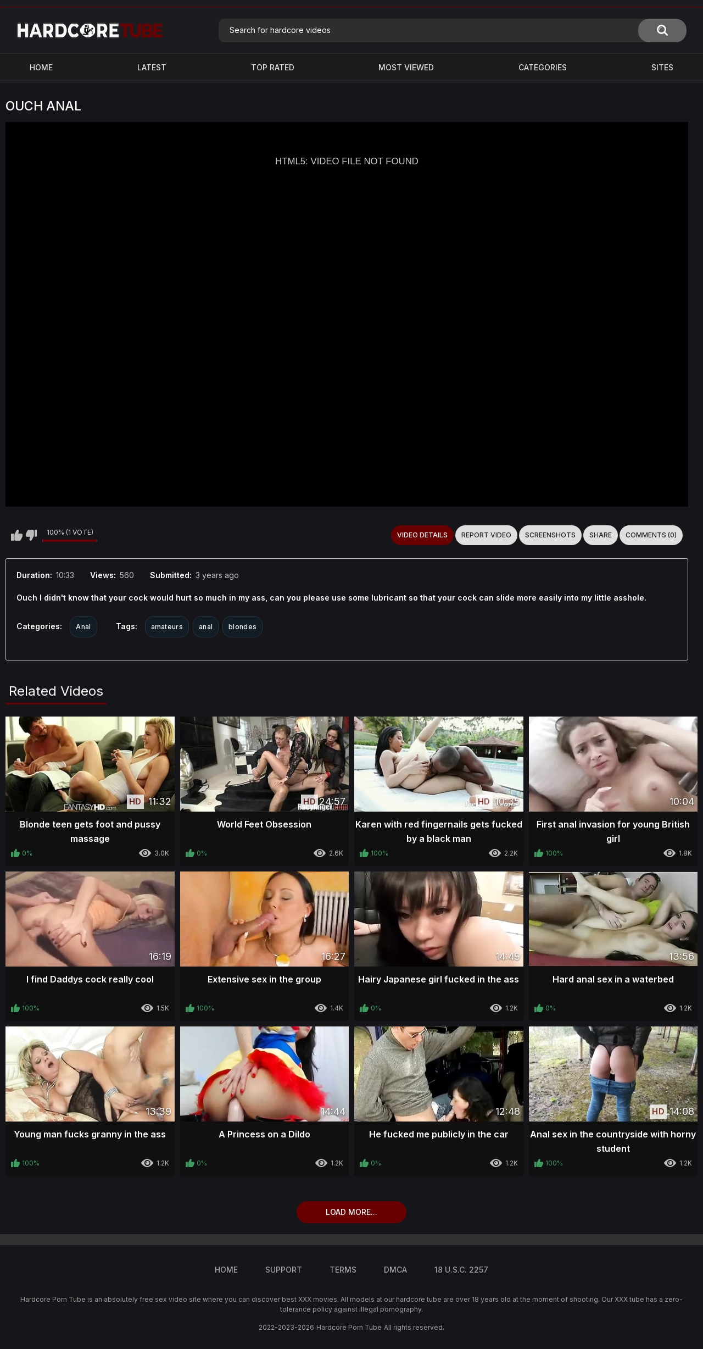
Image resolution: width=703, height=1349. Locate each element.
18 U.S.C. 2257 (461, 1269)
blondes (242, 627)
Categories (542, 67)
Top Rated (272, 67)
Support (283, 1269)
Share (600, 535)
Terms (343, 1269)
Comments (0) (651, 535)
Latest (151, 67)
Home (41, 67)
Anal (83, 627)
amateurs (167, 627)
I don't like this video (31, 535)
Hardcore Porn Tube (349, 1327)
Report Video (486, 535)
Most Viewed (406, 67)
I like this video (17, 535)
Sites (662, 67)
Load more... (351, 1212)
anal (206, 627)
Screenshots (550, 535)
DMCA (395, 1269)
